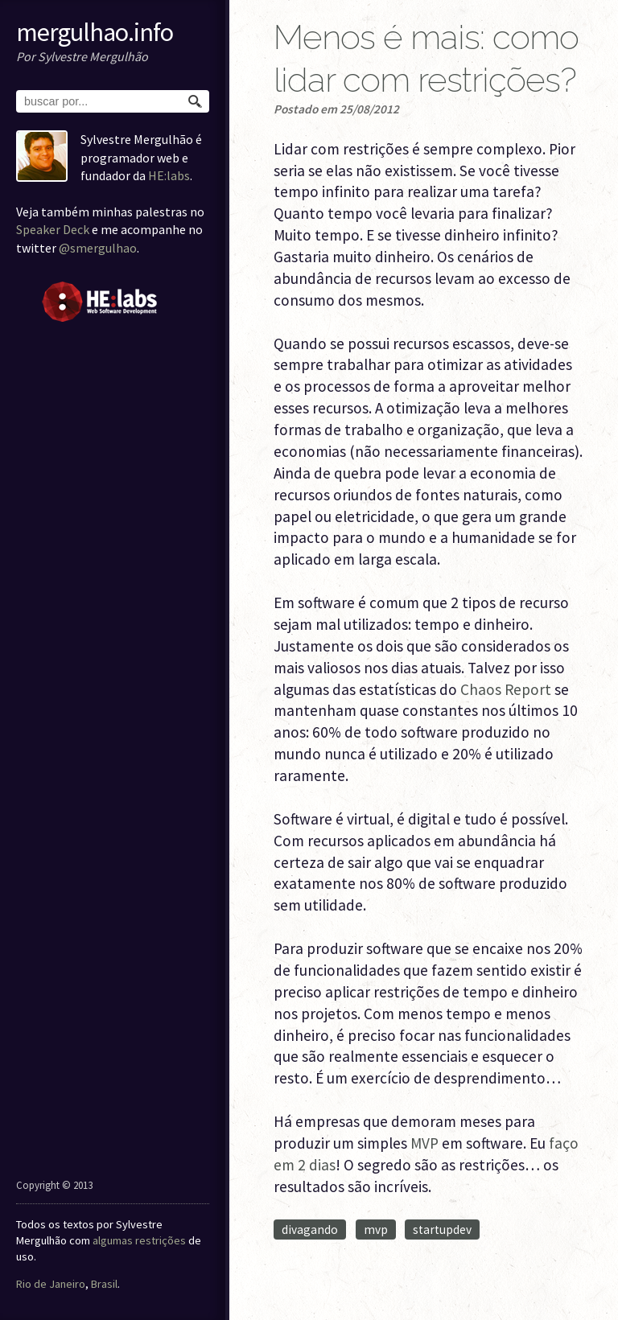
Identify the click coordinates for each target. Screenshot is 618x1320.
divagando (310, 1229)
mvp (376, 1229)
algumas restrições (139, 1240)
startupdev (442, 1229)
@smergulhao (98, 248)
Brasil (104, 1284)
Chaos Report (505, 689)
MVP (424, 1143)
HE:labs (169, 175)
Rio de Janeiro (50, 1284)
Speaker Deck (52, 229)
